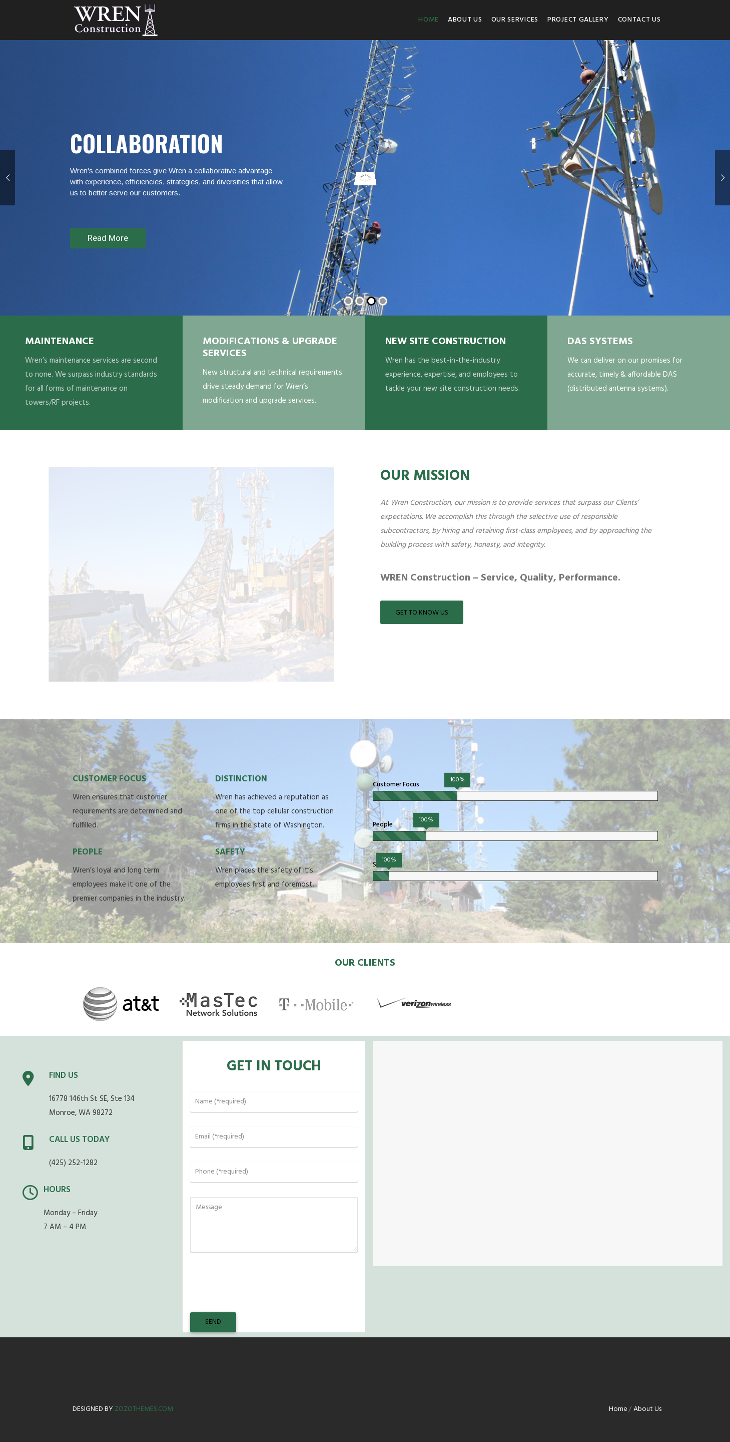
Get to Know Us (421, 613)
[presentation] (266, 1292)
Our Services (514, 20)
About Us (465, 20)
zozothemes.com (144, 1409)
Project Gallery (578, 20)
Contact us (639, 20)
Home (428, 20)
